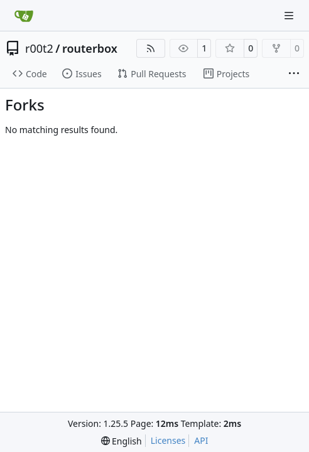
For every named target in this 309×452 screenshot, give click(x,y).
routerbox (89, 48)
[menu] (121, 441)
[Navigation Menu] (290, 15)
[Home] (23, 15)
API (201, 440)
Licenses (168, 440)
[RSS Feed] (150, 48)
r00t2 (39, 48)
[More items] (294, 74)
